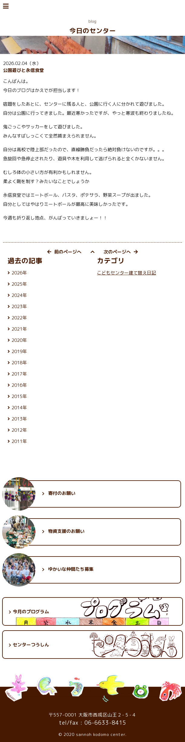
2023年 (19, 306)
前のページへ (64, 252)
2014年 (19, 407)
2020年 (19, 340)
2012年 (19, 430)
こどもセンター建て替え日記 (126, 273)
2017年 (19, 374)
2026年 (19, 273)
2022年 (19, 318)
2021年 (19, 329)
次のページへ (121, 252)
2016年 (19, 385)
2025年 (19, 284)
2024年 (19, 295)
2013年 (19, 419)
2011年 (19, 441)
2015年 (19, 396)
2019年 (19, 351)
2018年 (19, 362)
